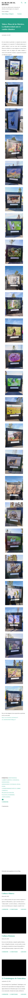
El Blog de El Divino (8, 4)
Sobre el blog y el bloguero (8, 13)
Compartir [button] (5, 801)
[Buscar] (22, 3)
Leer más (23, 909)
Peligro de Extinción (8, 792)
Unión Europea (6, 797)
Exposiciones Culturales (9, 784)
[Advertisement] (14, 856)
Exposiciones (5, 782)
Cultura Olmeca (8, 893)
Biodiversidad (12, 777)
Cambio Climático (7, 780)
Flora (3, 786)
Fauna (18, 784)
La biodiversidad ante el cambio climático (11, 789)
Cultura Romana (8, 936)
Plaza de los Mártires (8, 794)
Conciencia (16, 780)
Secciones (19, 13)
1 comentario (14, 909)
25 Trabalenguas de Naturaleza (14, 978)
